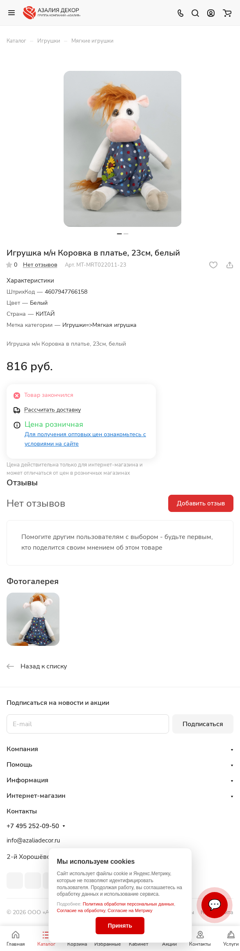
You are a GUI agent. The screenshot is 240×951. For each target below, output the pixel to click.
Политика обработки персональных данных (128, 903)
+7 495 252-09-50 (33, 826)
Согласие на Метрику (129, 910)
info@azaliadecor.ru (33, 840)
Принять (120, 925)
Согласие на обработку (81, 910)
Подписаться (203, 724)
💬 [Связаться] (214, 905)
